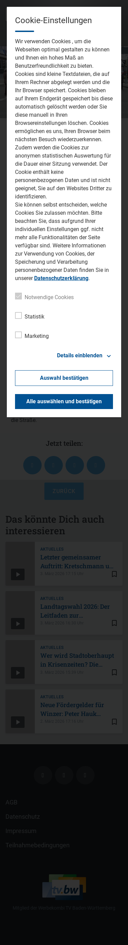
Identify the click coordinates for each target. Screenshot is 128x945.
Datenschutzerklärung (61, 278)
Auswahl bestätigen (64, 378)
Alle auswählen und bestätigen (64, 401)
